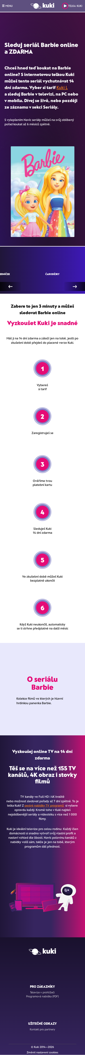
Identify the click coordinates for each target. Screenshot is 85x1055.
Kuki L (62, 87)
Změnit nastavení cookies (42, 1052)
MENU (7, 5)
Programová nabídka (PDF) (42, 996)
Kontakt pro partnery (42, 1029)
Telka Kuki (72, 6)
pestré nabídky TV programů (44, 805)
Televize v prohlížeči (42, 992)
